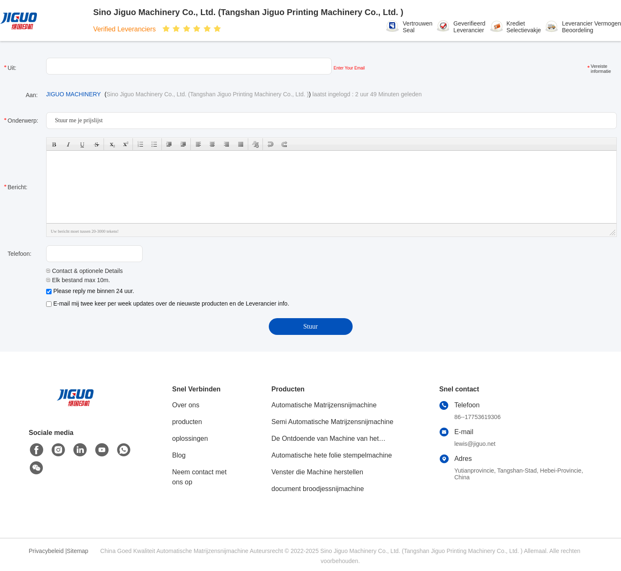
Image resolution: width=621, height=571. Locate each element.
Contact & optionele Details (84, 270)
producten (187, 421)
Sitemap (77, 551)
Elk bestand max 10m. (78, 280)
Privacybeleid (46, 551)
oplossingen (190, 438)
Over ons (186, 405)
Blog (179, 455)
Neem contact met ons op (199, 477)
